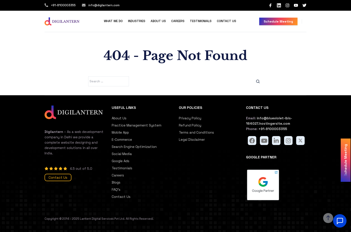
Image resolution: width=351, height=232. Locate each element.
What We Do (113, 21)
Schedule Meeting (278, 21)
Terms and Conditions (196, 132)
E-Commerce (122, 139)
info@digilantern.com (104, 5)
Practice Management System (136, 125)
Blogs (116, 182)
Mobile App (120, 132)
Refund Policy (190, 125)
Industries (136, 21)
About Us (158, 21)
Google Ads (120, 161)
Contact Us (226, 21)
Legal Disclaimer (192, 139)
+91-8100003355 (63, 5)
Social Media (122, 154)
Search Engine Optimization (134, 147)
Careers (177, 21)
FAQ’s (116, 189)
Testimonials (201, 21)
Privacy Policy (190, 118)
